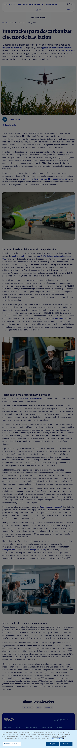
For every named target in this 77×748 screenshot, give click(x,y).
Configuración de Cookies (12, 744)
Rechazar (66, 744)
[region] (38, 739)
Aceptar (52, 744)
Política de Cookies (57, 738)
